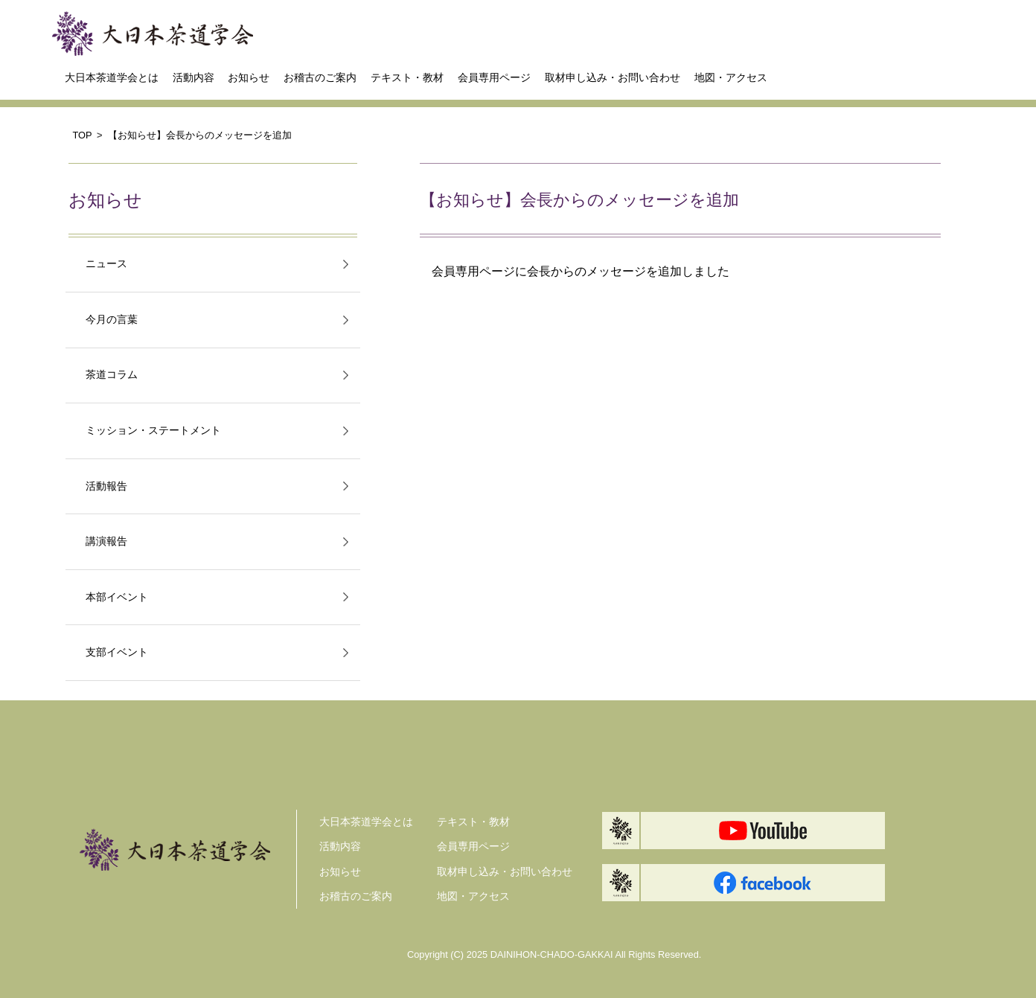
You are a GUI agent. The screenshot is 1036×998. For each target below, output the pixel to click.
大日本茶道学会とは (112, 77)
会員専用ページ (494, 77)
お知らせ (248, 77)
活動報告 (106, 486)
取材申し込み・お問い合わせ (612, 77)
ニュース (106, 263)
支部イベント (117, 652)
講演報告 (106, 541)
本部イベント (117, 597)
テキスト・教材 (407, 77)
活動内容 (193, 77)
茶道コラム (112, 374)
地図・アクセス (730, 77)
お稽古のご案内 (320, 77)
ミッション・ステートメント (153, 430)
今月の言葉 (112, 319)
